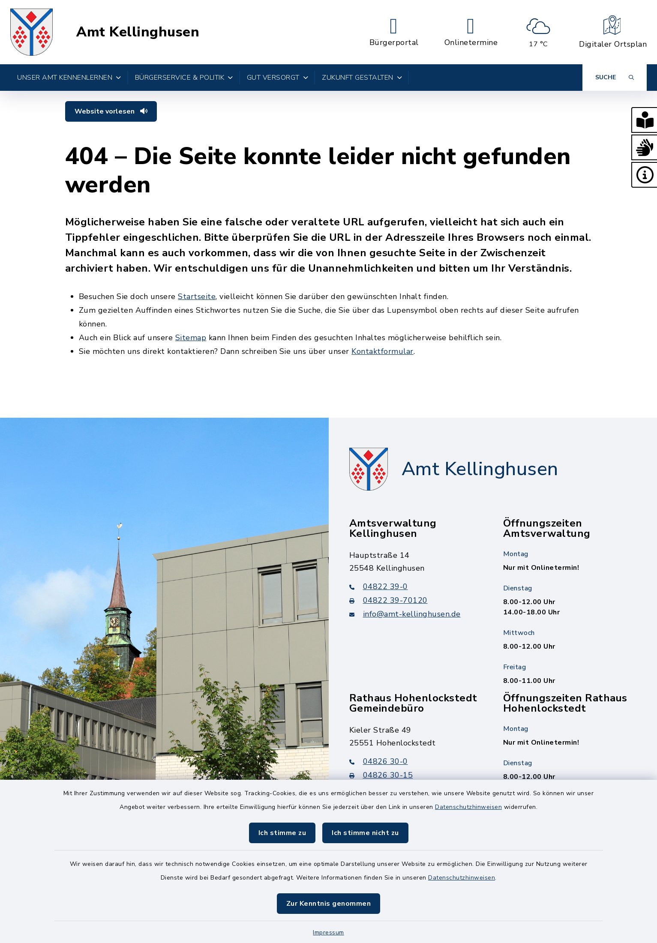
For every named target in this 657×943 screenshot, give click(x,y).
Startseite (197, 296)
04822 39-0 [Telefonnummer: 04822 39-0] (378, 586)
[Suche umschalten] (614, 77)
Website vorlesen (111, 111)
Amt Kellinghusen (137, 32)
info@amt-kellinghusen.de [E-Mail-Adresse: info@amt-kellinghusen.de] (405, 614)
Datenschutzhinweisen (468, 807)
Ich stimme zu (282, 833)
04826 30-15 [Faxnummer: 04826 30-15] (381, 775)
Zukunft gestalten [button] (362, 77)
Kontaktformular (382, 351)
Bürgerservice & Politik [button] (184, 77)
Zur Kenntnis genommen (328, 903)
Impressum (328, 932)
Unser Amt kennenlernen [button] (69, 77)
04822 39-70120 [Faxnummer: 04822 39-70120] (388, 600)
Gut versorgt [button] (278, 77)
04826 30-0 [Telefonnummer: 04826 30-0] (378, 761)
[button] (644, 120)
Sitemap (191, 337)
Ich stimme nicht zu (365, 833)
